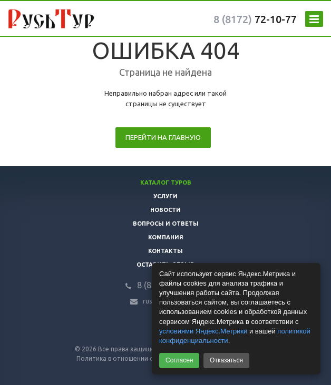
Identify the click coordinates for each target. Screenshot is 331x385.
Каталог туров (165, 182)
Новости (165, 210)
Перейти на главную (163, 137)
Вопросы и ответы (166, 223)
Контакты (165, 251)
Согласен (179, 360)
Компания (165, 237)
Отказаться (226, 360)
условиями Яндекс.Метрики (203, 331)
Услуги (165, 196)
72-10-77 (255, 19)
